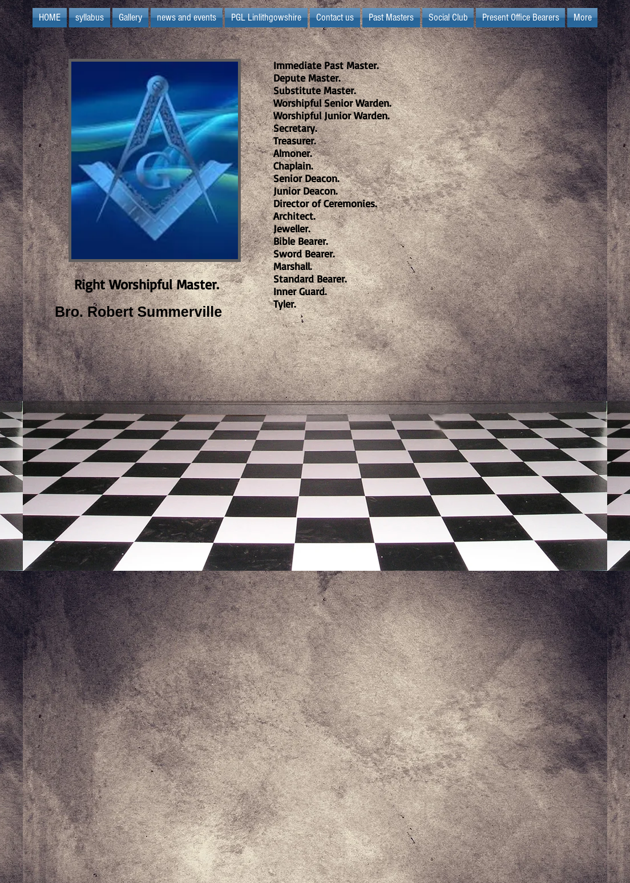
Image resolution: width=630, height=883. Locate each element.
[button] (266, 17)
